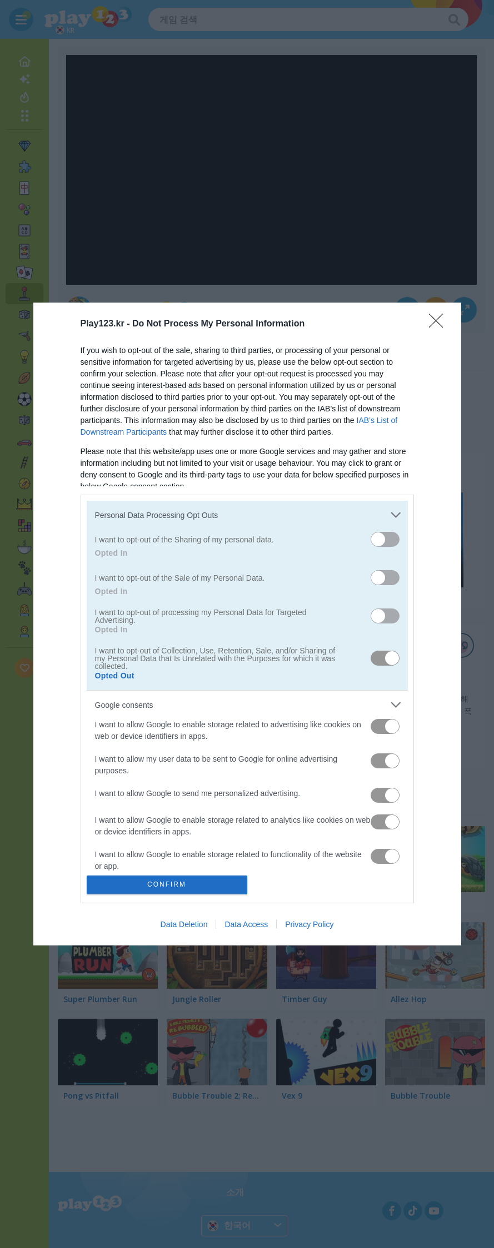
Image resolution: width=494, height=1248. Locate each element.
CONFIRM (167, 884)
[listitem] (247, 515)
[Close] (439, 324)
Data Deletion (184, 924)
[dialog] (247, 624)
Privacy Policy (309, 924)
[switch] (385, 539)
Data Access (246, 924)
